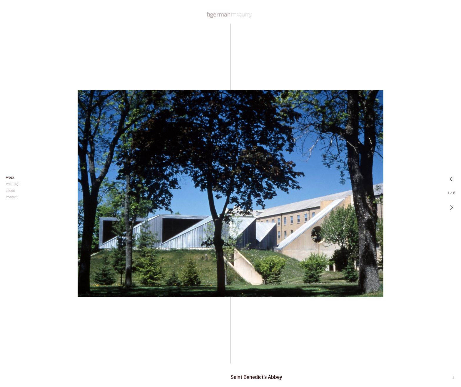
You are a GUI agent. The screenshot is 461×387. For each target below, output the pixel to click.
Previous (451, 178)
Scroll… (453, 378)
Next (451, 207)
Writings (12, 184)
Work (10, 177)
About (10, 190)
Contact (12, 197)
